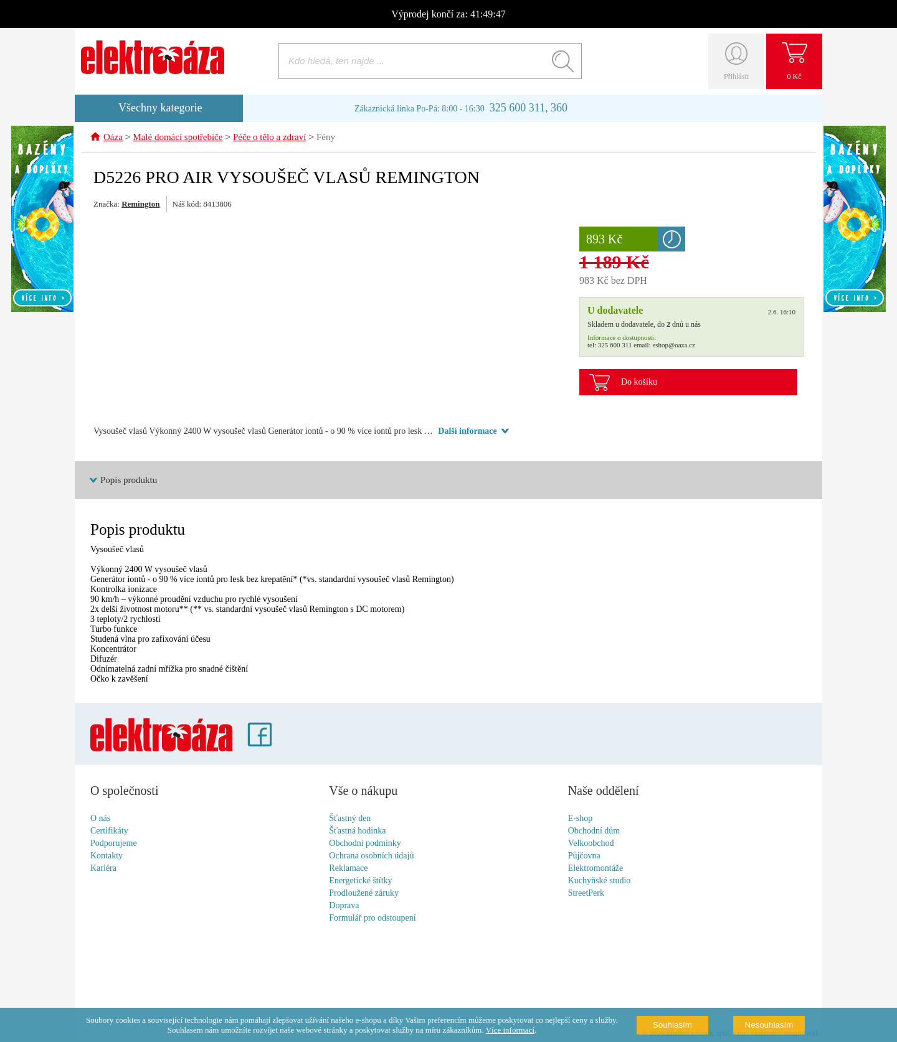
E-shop (580, 819)
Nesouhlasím (769, 1025)
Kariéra (103, 868)
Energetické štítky (360, 881)
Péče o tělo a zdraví (269, 138)
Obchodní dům (594, 831)
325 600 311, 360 (528, 107)
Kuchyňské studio (599, 881)
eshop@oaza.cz (673, 345)
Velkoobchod (591, 843)
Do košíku (639, 382)
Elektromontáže (596, 868)
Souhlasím (672, 1025)
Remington (140, 204)
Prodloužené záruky (364, 893)
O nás (100, 819)
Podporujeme (113, 843)
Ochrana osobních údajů (371, 856)
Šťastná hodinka (357, 831)
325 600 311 (615, 345)
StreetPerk (586, 893)
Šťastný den (350, 819)
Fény (325, 138)
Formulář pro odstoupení (372, 918)
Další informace (467, 431)
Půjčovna (584, 856)
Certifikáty (109, 831)
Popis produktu (128, 481)
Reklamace (348, 868)
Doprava (344, 906)
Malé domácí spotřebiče (177, 138)
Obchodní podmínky (365, 843)
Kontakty (106, 856)
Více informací (510, 1030)
